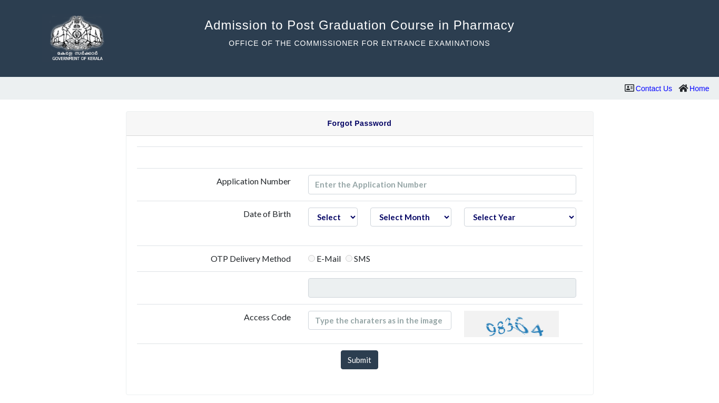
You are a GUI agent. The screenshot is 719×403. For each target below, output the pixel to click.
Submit (359, 360)
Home (699, 88)
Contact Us (654, 88)
